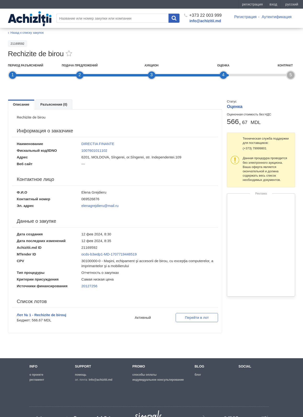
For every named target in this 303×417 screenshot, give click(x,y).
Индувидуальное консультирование (158, 379)
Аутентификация (277, 17)
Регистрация (245, 17)
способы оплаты (144, 374)
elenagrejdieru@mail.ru (99, 206)
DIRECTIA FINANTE (97, 144)
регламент (36, 379)
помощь (80, 374)
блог (198, 374)
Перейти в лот (197, 317)
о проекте (36, 374)
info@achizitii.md (205, 21)
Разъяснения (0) (53, 104)
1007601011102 (94, 150)
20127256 (89, 286)
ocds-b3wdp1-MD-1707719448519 (109, 254)
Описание (21, 104)
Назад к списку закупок (27, 32)
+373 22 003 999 (203, 15)
